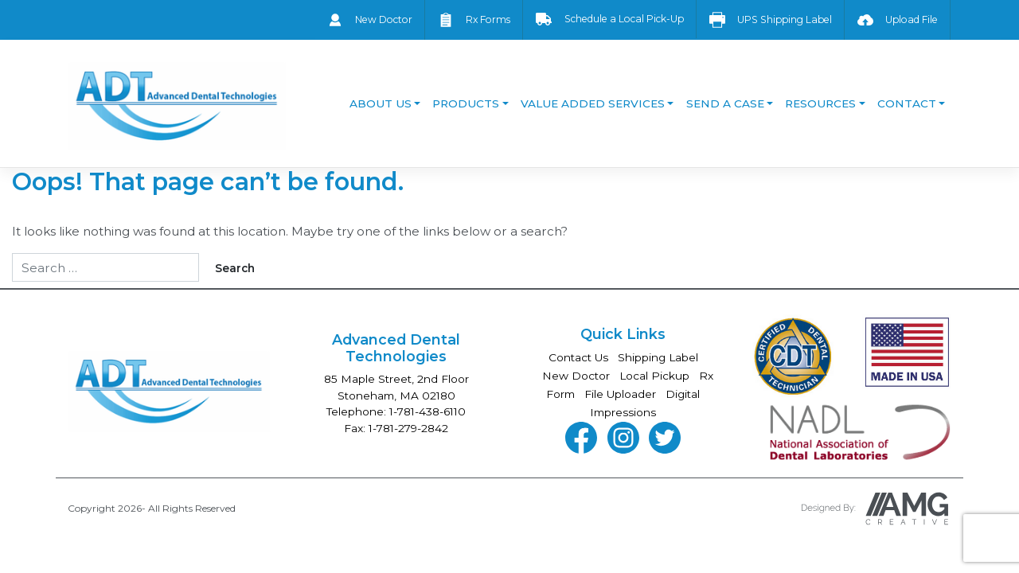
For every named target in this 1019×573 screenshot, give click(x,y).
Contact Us (578, 357)
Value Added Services (593, 103)
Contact (906, 103)
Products (465, 103)
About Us (380, 103)
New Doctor (576, 375)
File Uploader (620, 394)
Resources (820, 103)
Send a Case (725, 103)
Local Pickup (654, 375)
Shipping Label (658, 357)
